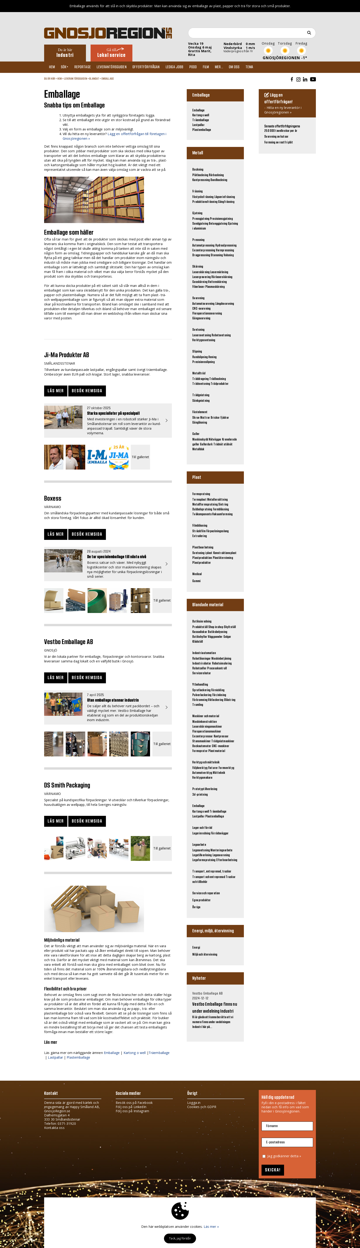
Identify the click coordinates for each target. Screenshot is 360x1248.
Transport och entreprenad (208, 877)
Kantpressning (201, 180)
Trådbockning (217, 379)
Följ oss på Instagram (132, 1111)
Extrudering (199, 536)
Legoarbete (199, 844)
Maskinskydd (200, 439)
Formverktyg (226, 768)
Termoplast (199, 499)
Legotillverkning (202, 855)
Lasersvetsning (201, 335)
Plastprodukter (201, 562)
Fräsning (197, 191)
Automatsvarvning (203, 303)
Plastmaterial (216, 751)
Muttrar (205, 417)
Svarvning (198, 298)
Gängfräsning (226, 202)
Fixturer (213, 768)
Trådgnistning (200, 395)
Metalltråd (198, 373)
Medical (197, 574)
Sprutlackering (201, 690)
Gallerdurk (206, 444)
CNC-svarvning (201, 308)
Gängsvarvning (201, 318)
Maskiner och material (205, 716)
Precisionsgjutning (221, 218)
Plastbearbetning (202, 547)
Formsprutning (201, 494)
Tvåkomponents (202, 514)
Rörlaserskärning (221, 277)
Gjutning (197, 213)
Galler (196, 434)
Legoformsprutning (203, 860)
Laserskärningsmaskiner (207, 726)
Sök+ (66, 67)
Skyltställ (230, 627)
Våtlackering (215, 700)
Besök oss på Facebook (134, 1102)
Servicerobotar (201, 673)
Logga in (193, 1102)
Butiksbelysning (217, 632)
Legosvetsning (201, 850)
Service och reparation (206, 893)
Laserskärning (200, 272)
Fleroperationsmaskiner (206, 731)
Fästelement (199, 412)
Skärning (197, 266)
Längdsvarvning (224, 303)
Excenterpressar (202, 736)
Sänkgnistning (200, 400)
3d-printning (200, 794)
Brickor (215, 417)
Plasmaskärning (215, 286)
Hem (53, 67)
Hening (212, 357)
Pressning (198, 240)
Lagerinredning (201, 833)
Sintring (223, 504)
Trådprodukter (220, 384)
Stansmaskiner (201, 741)
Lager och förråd (202, 828)
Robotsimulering (222, 663)
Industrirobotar (201, 663)
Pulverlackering (201, 695)
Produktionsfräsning (204, 202)
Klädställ (197, 641)
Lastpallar (55, 1057)
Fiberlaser (198, 286)
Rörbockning (216, 175)
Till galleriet (140, 457)
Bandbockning (218, 180)
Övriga (196, 907)
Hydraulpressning (225, 245)
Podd (199, 67)
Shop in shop (215, 627)
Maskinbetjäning (221, 658)
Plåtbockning (200, 175)
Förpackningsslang (217, 531)
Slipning (197, 351)
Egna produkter (201, 900)
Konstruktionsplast (225, 553)
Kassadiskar (199, 632)
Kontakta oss (54, 1127)
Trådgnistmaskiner (222, 741)
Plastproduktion (202, 558)
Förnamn (272, 1126)
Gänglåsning (199, 422)
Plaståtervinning (223, 558)
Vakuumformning (222, 514)
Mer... (227, 67)
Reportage (85, 67)
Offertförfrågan (150, 67)
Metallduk (198, 449)
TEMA (259, 67)
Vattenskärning (217, 282)
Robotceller (199, 668)
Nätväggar (215, 439)
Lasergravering (201, 277)
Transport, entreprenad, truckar (211, 871)
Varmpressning (225, 250)
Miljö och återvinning (204, 954)
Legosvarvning (221, 855)
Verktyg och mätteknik (205, 762)
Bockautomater (201, 746)
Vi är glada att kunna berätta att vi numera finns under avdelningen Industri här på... (215, 1010)
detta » (295, 1156)
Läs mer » (211, 1226)
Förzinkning (219, 695)
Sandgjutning (200, 223)
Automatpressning (203, 245)
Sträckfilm (198, 531)
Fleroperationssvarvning (207, 313)
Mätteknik (219, 773)
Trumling (197, 705)
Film (213, 67)
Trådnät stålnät (222, 444)
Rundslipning (200, 357)
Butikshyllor (199, 637)
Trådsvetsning (201, 384)
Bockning (197, 169)
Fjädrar (224, 417)
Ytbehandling (200, 684)
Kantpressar (221, 736)
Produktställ (200, 627)
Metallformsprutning (205, 504)
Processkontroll (217, 668)
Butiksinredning (201, 621)
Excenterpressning (203, 250)
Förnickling (217, 690)
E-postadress (275, 1142)
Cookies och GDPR (201, 1107)
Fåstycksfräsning (202, 197)
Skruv (196, 417)
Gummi (196, 581)
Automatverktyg (202, 773)
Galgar (227, 637)
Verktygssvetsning (203, 340)
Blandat (94, 78)
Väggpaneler (215, 637)
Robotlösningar (201, 658)
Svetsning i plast (202, 553)
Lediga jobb (180, 67)
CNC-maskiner (220, 746)
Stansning (217, 255)
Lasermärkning (219, 272)
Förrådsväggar (220, 833)
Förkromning (199, 700)
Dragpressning (201, 255)
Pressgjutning (200, 218)
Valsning (229, 255)
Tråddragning (200, 379)
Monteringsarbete (221, 850)
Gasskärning (199, 282)
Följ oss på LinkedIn (131, 1107)
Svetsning (198, 329)
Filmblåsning (199, 525)
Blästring (229, 700)
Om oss (243, 67)
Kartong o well (135, 1052)
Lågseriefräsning (224, 197)
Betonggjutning (218, 223)
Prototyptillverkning (204, 789)
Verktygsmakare (202, 777)
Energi (196, 947)
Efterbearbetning (226, 860)
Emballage (107, 78)
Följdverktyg (199, 768)
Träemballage (159, 1052)
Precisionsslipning (203, 362)
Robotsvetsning (221, 335)
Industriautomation (204, 653)
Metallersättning (217, 499)
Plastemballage (78, 1057)
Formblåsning (221, 509)
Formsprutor (200, 751)
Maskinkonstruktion (204, 721)
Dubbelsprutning (202, 509)
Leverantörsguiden (115, 67)
